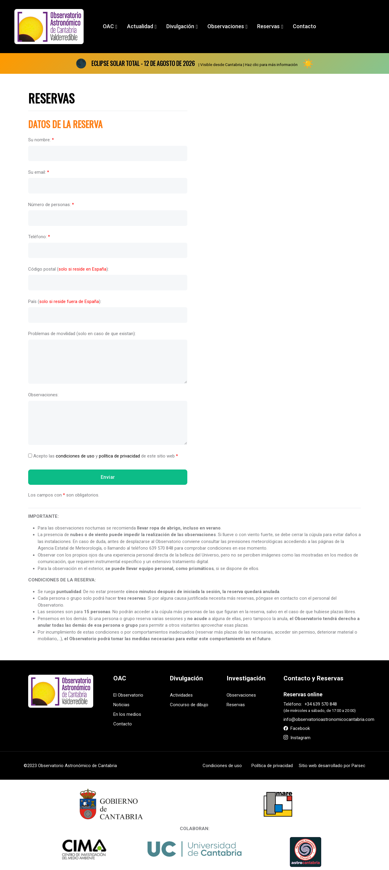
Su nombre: (41, 139)
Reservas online (303, 694)
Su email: (38, 172)
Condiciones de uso (222, 765)
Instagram (297, 737)
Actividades (181, 695)
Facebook (297, 728)
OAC (108, 26)
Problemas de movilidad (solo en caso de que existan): (82, 333)
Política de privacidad (272, 765)
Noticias (121, 704)
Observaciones (225, 26)
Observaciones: (43, 395)
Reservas (268, 26)
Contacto (304, 26)
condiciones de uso (75, 456)
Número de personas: (51, 204)
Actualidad (140, 26)
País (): (64, 301)
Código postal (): (68, 269)
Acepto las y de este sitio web (103, 456)
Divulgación (180, 26)
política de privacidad (119, 456)
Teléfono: (39, 236)
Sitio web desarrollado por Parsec (332, 765)
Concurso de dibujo (189, 704)
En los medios (127, 714)
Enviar (108, 477)
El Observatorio (128, 695)
